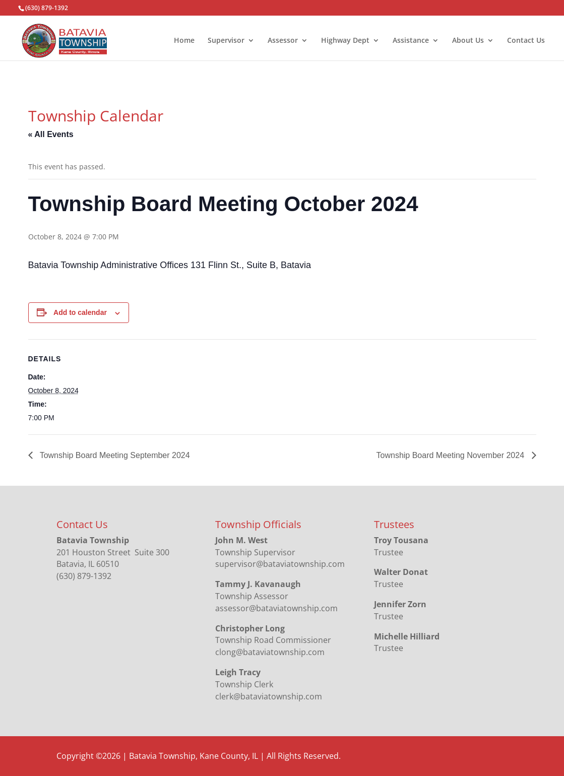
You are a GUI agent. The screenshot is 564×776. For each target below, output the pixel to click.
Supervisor (226, 41)
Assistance (411, 41)
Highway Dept (345, 41)
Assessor (283, 41)
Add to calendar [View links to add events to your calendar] (80, 312)
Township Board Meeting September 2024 (114, 455)
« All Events (51, 134)
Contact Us (526, 41)
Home (184, 41)
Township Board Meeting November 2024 (452, 455)
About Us (468, 41)
